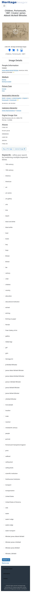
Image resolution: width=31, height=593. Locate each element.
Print (3, 91)
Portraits (18, 110)
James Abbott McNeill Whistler (10, 70)
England (25, 98)
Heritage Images (7, 568)
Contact (5, 578)
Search (6, 560)
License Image (19, 149)
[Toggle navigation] (4, 5)
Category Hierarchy (9, 108)
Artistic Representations (8, 110)
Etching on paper (6, 81)
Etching (4, 79)
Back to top (5, 563)
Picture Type (7, 86)
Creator (4, 68)
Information (6, 573)
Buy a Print (7, 149)
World (3, 98)
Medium (5, 77)
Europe (9, 98)
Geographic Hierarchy (10, 95)
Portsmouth (5, 100)
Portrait (4, 89)
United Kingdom (16, 98)
